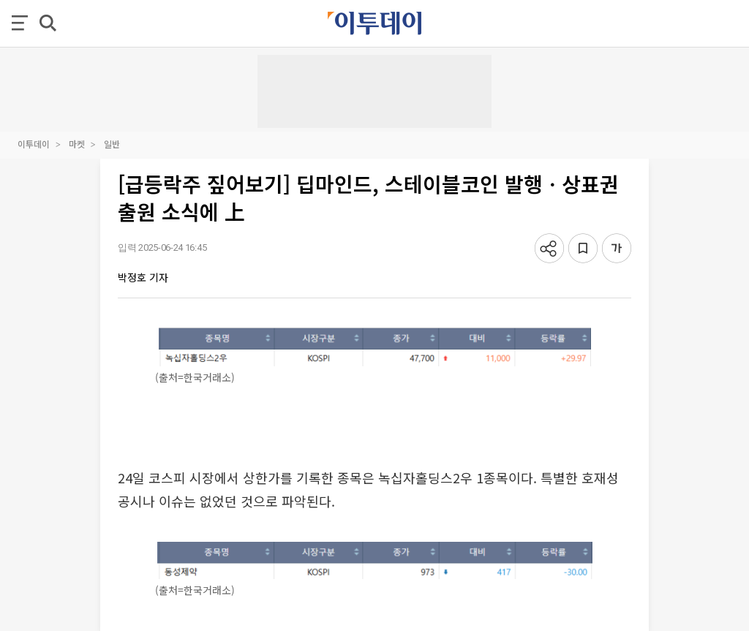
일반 (112, 143)
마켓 (77, 143)
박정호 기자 (143, 277)
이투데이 (34, 143)
